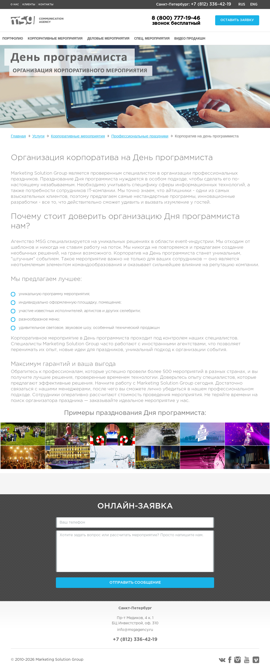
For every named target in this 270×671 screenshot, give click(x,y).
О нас (15, 4)
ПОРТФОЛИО (12, 38)
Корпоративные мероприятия (78, 136)
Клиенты (28, 4)
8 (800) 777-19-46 (176, 18)
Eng (253, 4)
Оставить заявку (237, 20)
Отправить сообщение (135, 582)
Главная (18, 136)
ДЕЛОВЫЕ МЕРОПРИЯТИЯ (108, 38)
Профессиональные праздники (139, 136)
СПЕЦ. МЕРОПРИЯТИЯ (152, 38)
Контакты (45, 4)
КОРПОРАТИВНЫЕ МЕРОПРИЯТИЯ (55, 38)
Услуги (38, 136)
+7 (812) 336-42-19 (211, 4)
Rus (241, 4)
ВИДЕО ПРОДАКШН (189, 38)
